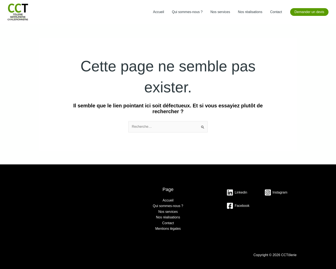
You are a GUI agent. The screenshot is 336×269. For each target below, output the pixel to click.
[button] (309, 12)
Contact (276, 12)
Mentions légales (168, 228)
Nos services (223, 12)
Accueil (163, 12)
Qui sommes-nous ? (191, 12)
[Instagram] (238, 205)
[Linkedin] (237, 192)
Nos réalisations (251, 12)
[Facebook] (238, 219)
